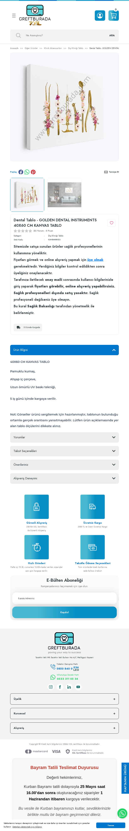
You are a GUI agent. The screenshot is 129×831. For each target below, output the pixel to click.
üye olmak (95, 259)
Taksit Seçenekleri (25, 451)
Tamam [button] (110, 825)
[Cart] (113, 15)
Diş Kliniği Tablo (55, 235)
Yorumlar (19, 437)
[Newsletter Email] (64, 598)
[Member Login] (100, 15)
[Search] (64, 35)
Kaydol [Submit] (64, 612)
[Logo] (35, 15)
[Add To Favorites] (111, 223)
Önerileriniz (20, 464)
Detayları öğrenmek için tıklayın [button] (27, 826)
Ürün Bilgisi (20, 350)
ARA (112, 35)
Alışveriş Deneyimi (25, 478)
